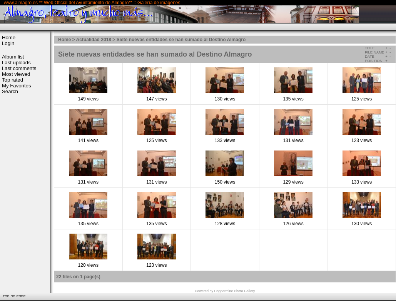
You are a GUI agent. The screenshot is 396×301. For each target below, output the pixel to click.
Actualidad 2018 (93, 39)
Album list (13, 57)
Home (8, 37)
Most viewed (16, 74)
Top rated (12, 80)
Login (8, 43)
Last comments (19, 68)
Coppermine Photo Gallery (234, 291)
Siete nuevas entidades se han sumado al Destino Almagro (181, 39)
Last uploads (16, 62)
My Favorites (16, 86)
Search (10, 91)
